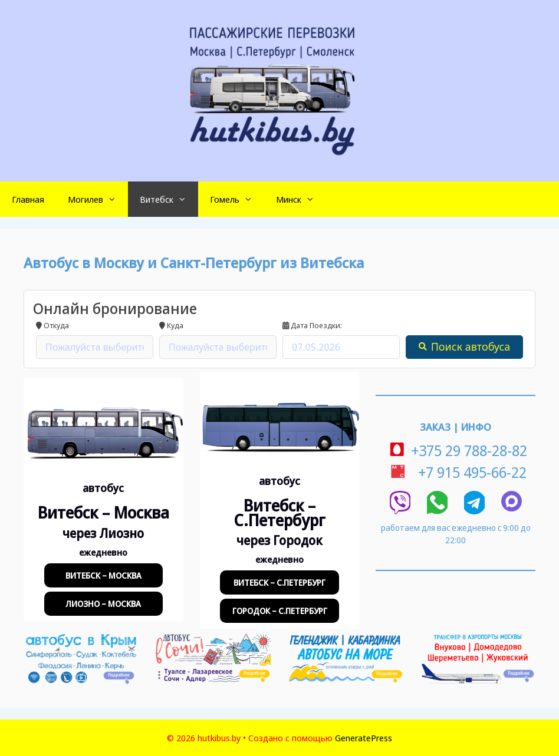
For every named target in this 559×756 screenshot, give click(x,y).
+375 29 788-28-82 (455, 450)
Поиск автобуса (465, 346)
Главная (28, 199)
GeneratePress (363, 738)
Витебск (169, 199)
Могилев (98, 199)
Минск (301, 199)
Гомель (237, 199)
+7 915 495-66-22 (456, 472)
